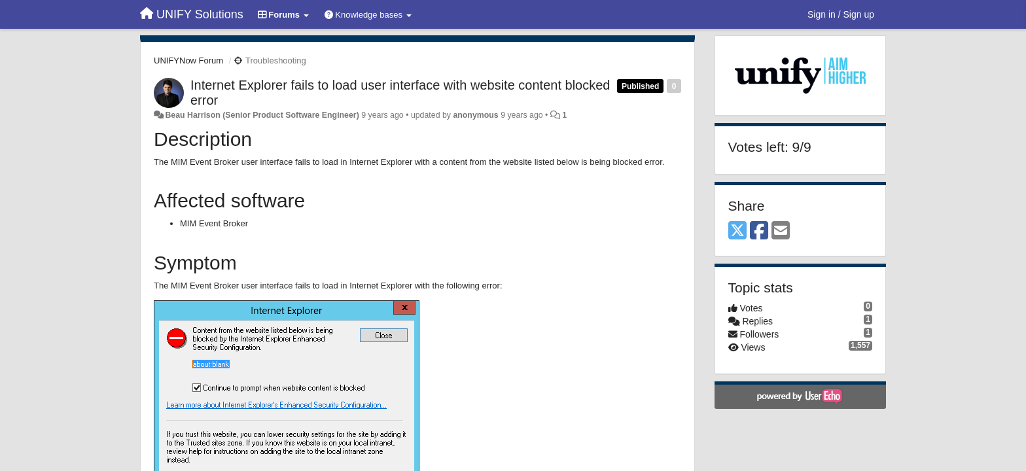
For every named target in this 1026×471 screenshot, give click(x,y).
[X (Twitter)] (737, 231)
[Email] (780, 231)
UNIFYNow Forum (188, 60)
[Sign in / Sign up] (840, 14)
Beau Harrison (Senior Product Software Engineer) (262, 115)
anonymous (475, 115)
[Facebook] (759, 231)
